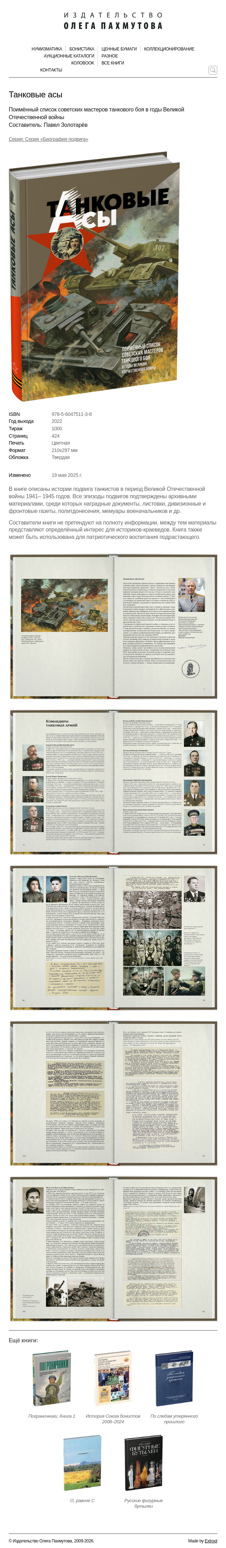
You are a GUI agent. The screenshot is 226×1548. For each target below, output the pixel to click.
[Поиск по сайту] (213, 70)
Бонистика (81, 49)
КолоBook (82, 63)
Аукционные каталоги (69, 56)
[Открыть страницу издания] (52, 1378)
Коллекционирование (169, 49)
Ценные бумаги (119, 49)
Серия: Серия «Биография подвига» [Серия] (48, 139)
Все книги (112, 63)
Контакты (51, 70)
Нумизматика (47, 49)
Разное (109, 56)
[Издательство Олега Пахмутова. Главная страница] (113, 21)
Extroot (211, 1541)
